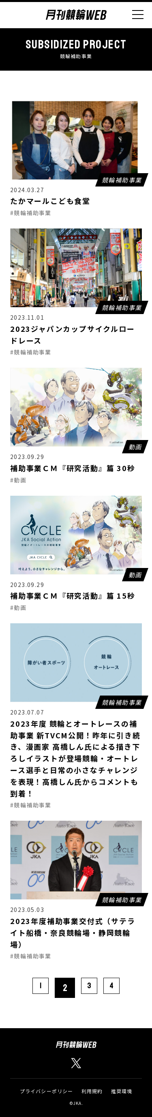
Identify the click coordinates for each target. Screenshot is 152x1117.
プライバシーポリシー (46, 1091)
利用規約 (92, 1091)
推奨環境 (122, 1091)
